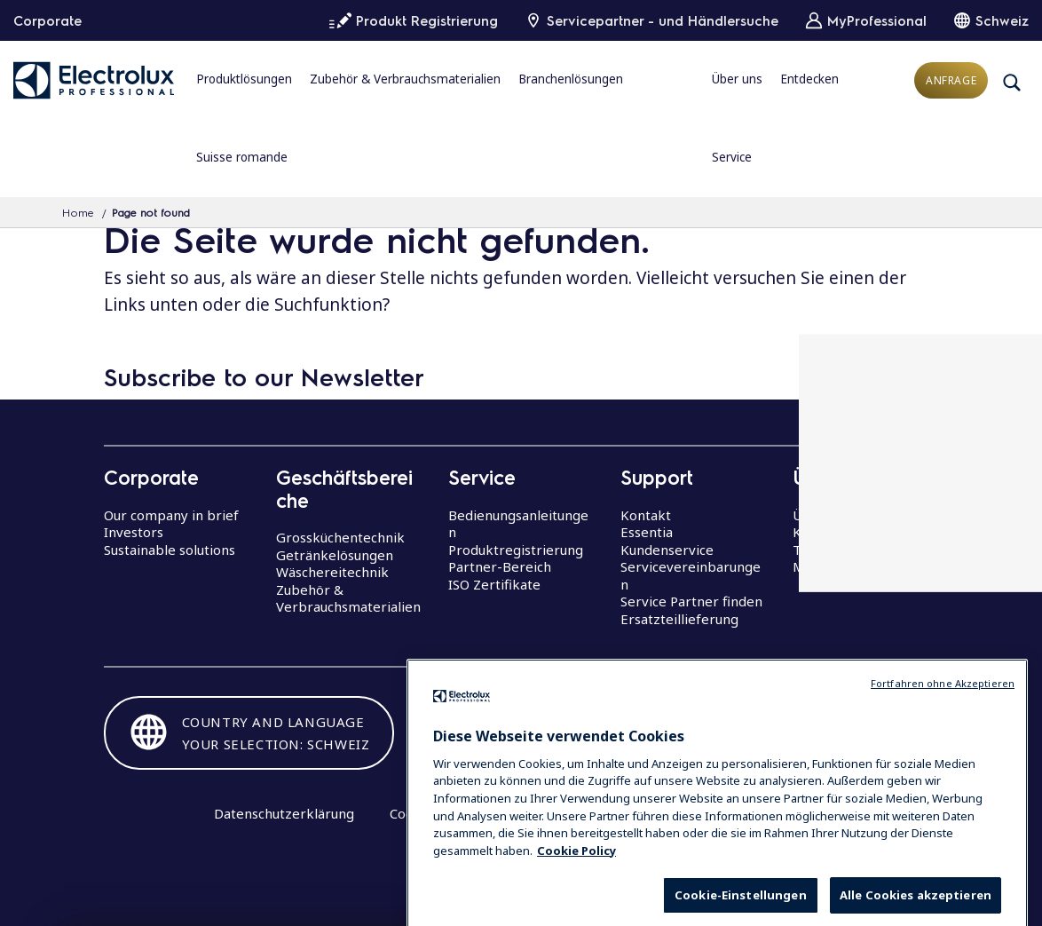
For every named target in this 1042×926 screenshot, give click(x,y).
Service (732, 157)
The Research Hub (851, 549)
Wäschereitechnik (332, 572)
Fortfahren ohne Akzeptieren (942, 712)
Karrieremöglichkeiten (865, 532)
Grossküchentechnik (340, 537)
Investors (133, 532)
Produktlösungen (244, 79)
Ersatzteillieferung (679, 619)
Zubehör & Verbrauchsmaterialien (405, 79)
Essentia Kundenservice (667, 540)
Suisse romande (242, 157)
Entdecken (809, 79)
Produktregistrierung (515, 549)
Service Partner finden (691, 601)
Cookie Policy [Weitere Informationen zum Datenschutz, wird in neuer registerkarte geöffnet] (576, 879)
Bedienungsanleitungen (518, 524)
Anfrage (951, 80)
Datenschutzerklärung (284, 813)
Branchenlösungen (570, 79)
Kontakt (645, 515)
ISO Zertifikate (494, 584)
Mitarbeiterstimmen (858, 566)
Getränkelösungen (334, 555)
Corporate (47, 20)
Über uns (737, 79)
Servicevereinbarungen (690, 575)
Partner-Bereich (499, 566)
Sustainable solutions (169, 549)
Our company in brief (171, 515)
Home (78, 212)
